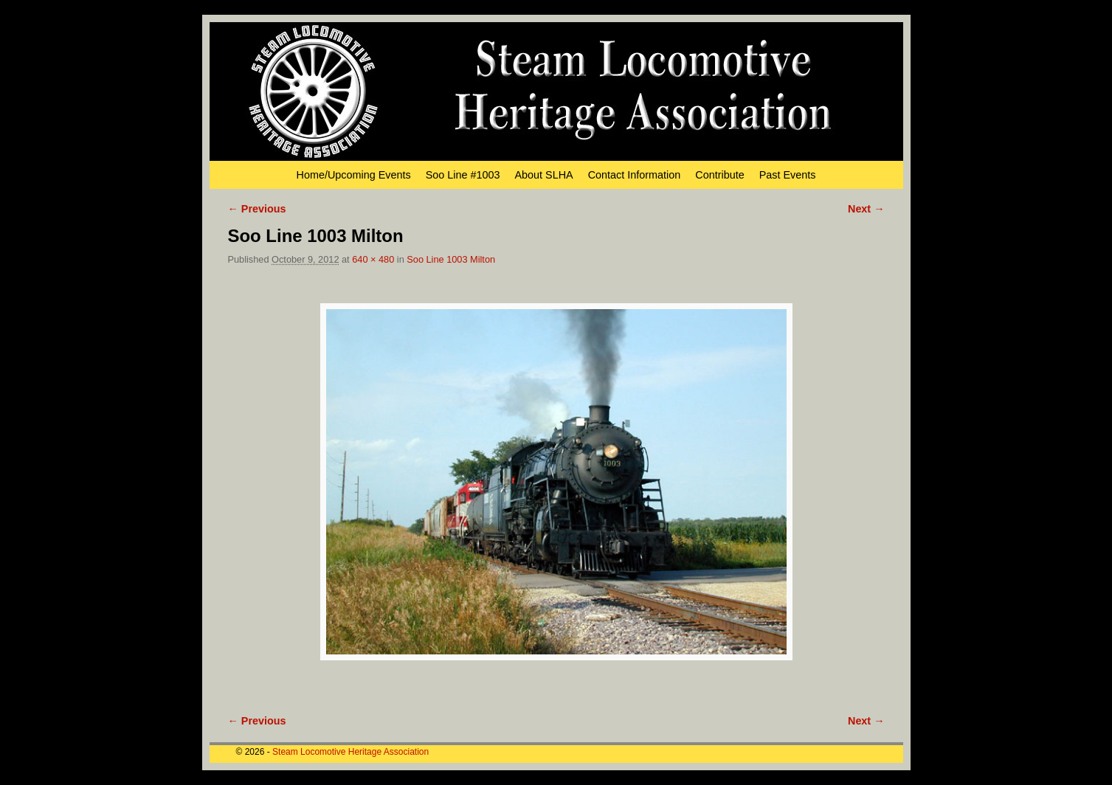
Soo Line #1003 (463, 175)
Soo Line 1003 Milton (451, 259)
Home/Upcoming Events (354, 175)
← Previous (257, 209)
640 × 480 (373, 259)
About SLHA (544, 175)
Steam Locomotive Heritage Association (350, 752)
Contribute (719, 175)
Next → (866, 209)
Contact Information (634, 175)
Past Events (787, 175)
